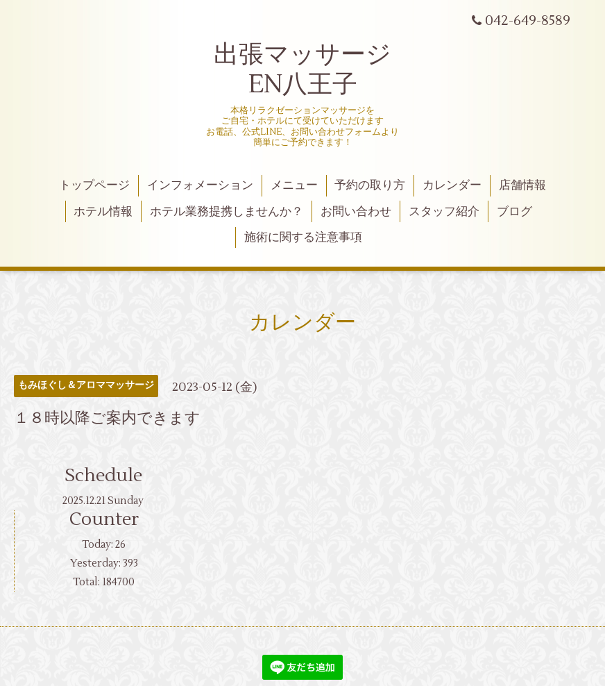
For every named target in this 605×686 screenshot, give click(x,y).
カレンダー (452, 185)
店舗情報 (522, 185)
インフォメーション (200, 185)
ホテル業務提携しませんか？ (226, 211)
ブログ (514, 211)
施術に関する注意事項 (303, 237)
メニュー (294, 185)
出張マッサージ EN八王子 (302, 70)
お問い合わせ (356, 211)
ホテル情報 (103, 211)
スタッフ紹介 (444, 211)
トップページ (94, 185)
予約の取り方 (369, 185)
